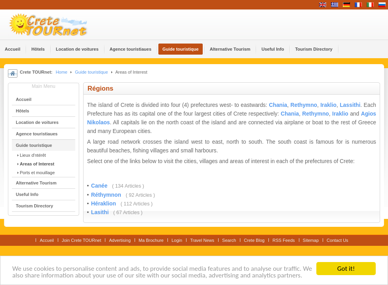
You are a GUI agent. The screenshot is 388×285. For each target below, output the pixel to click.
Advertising (120, 240)
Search (229, 240)
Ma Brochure (151, 240)
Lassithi (350, 105)
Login (176, 240)
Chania (278, 105)
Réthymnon (107, 195)
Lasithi (100, 212)
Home (61, 72)
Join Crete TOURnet (81, 240)
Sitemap (311, 240)
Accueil (47, 240)
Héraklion (104, 204)
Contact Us (337, 240)
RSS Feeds (283, 240)
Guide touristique (91, 72)
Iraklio (328, 105)
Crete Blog (254, 240)
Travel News (202, 240)
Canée (100, 186)
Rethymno (304, 105)
